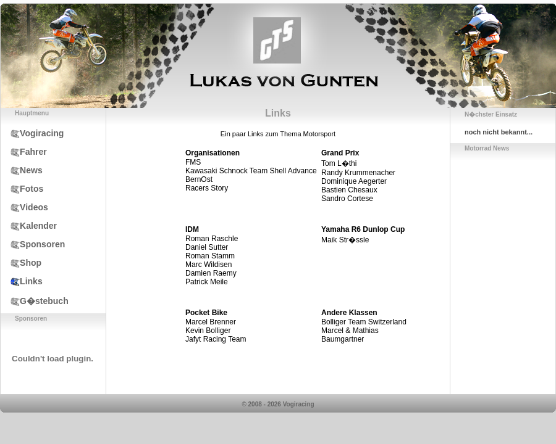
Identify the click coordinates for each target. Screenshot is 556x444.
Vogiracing (32, 133)
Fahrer (24, 152)
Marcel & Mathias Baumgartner (350, 334)
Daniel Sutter (206, 247)
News (22, 170)
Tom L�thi (338, 163)
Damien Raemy (211, 273)
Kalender (29, 226)
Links (22, 281)
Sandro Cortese (347, 198)
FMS (193, 162)
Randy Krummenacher (358, 172)
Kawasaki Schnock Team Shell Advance (251, 170)
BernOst (199, 179)
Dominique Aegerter (354, 181)
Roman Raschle (211, 238)
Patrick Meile (206, 282)
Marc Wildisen (208, 264)
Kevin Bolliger (207, 330)
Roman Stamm (210, 256)
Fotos (22, 189)
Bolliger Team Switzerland (363, 322)
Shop (21, 263)
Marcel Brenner (210, 322)
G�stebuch (35, 301)
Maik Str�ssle (345, 240)
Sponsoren (33, 244)
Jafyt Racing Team (215, 339)
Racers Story (206, 188)
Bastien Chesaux (349, 190)
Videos (24, 207)
